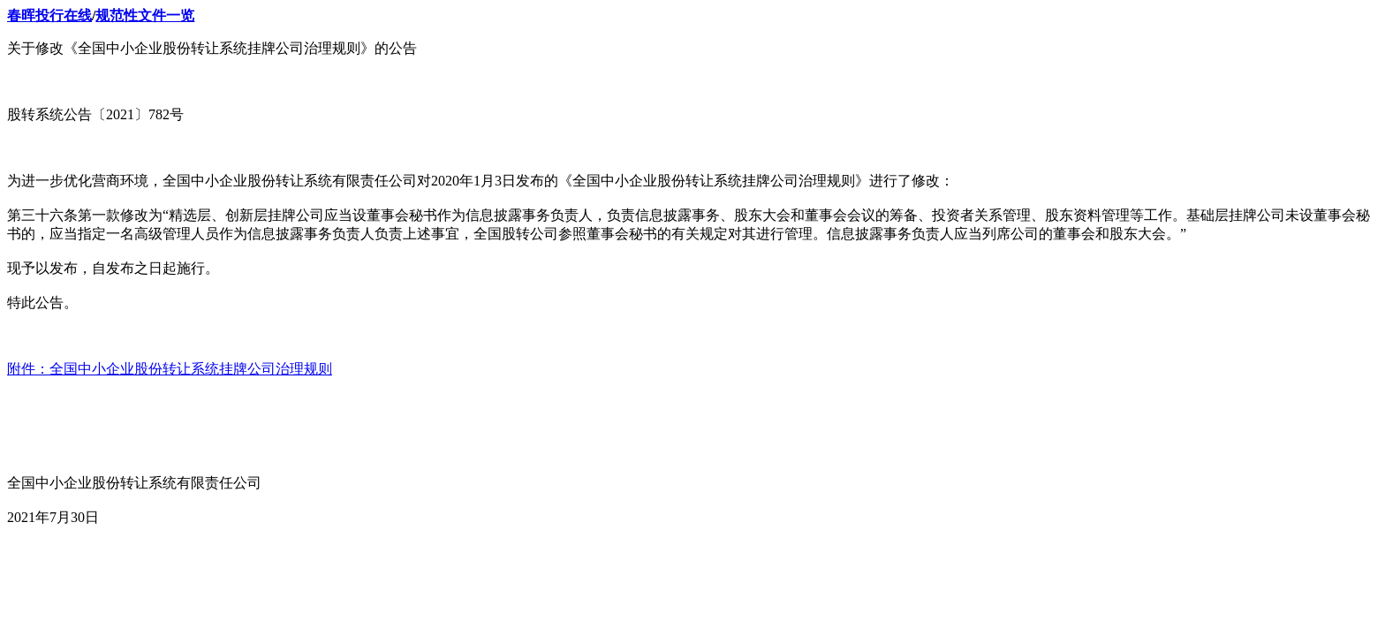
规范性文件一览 (144, 15)
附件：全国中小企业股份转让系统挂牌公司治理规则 (169, 368)
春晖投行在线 (49, 15)
